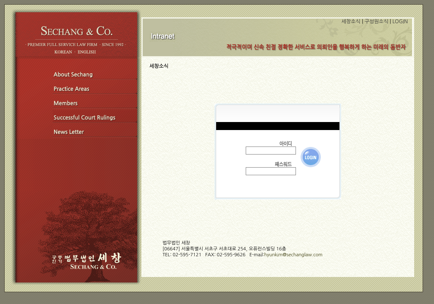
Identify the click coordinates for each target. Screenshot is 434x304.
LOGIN (400, 21)
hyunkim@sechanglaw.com (293, 254)
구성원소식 (376, 21)
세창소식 (351, 21)
